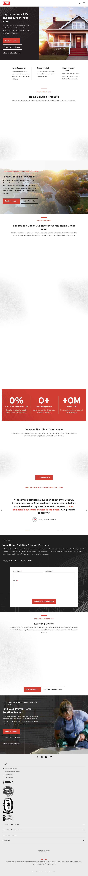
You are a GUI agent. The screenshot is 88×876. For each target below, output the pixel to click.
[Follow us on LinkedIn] (46, 756)
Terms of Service (36, 872)
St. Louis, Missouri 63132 (12, 771)
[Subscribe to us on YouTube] (50, 756)
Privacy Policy (44, 872)
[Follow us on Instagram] (41, 756)
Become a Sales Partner (12, 53)
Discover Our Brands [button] (12, 47)
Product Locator (11, 41)
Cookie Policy (52, 872)
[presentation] (83, 3)
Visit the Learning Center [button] (53, 689)
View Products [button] (29, 201)
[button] (27, 530)
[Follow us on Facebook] (37, 756)
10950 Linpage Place (11, 769)
